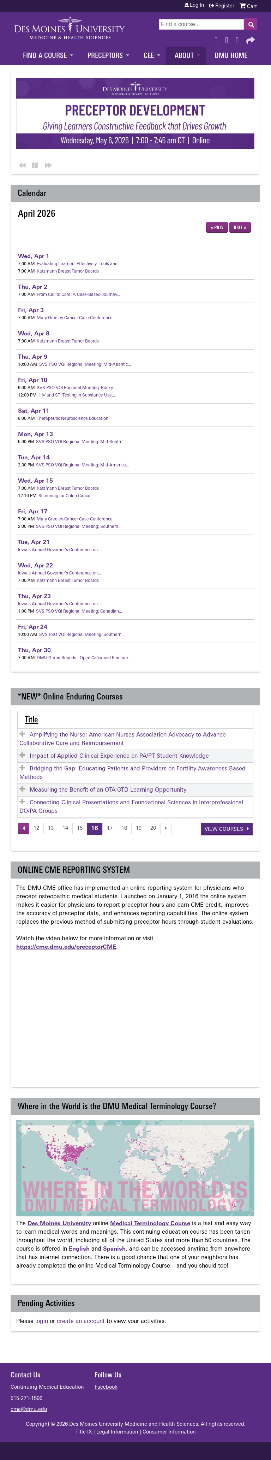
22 (35, 566)
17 (32, 512)
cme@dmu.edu (29, 1409)
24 (32, 627)
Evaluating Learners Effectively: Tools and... (79, 264)
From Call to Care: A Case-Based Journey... (78, 295)
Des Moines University (59, 1224)
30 (34, 651)
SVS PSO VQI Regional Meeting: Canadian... (79, 611)
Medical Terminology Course (150, 1224)
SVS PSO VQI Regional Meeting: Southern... (78, 527)
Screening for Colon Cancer (65, 496)
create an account (81, 1321)
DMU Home (231, 56)
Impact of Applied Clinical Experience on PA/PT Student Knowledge (119, 756)
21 (34, 543)
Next (47, 164)
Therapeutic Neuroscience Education (72, 419)
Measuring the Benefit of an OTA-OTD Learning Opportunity (108, 790)
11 (33, 411)
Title (31, 720)
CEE (149, 56)
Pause (34, 164)
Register (224, 6)
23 (34, 597)
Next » (240, 227)
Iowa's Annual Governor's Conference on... (59, 550)
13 (35, 434)
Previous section (21, 164)
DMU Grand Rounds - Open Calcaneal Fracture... (84, 658)
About (184, 56)
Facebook (218, 38)
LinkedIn (239, 38)
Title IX (84, 1432)
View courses (225, 829)
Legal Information (117, 1432)
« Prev (217, 227)
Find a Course (45, 56)
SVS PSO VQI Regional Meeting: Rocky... (76, 388)
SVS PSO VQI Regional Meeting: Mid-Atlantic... (85, 365)
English (79, 1249)
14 (34, 458)
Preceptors (105, 56)
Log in (197, 5)
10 (32, 380)
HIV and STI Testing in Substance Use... (76, 395)
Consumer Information (169, 1432)
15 (35, 481)
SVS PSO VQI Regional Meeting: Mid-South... (80, 442)
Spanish (114, 1249)
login (41, 1321)
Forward (249, 38)
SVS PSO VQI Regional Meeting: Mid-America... (82, 465)
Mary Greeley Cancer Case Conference (75, 318)
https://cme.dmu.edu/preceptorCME (66, 947)
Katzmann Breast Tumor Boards (68, 271)
